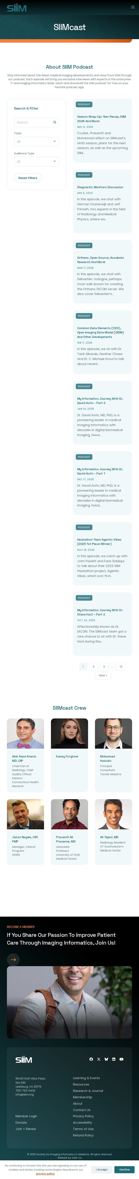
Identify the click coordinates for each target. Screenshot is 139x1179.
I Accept (102, 1170)
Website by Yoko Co (69, 1158)
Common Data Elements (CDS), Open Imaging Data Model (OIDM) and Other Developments (100, 332)
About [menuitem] (77, 1104)
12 (121, 667)
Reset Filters (27, 178)
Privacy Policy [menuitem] (83, 1116)
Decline (124, 1170)
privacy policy (45, 1174)
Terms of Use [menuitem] (83, 1129)
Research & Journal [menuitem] (88, 1091)
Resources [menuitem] (81, 1085)
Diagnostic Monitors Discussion (100, 187)
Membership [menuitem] (82, 1097)
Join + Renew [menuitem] (26, 1129)
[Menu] (131, 7)
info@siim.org (25, 1095)
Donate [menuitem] (21, 1123)
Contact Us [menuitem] (81, 1110)
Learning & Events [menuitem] (86, 1078)
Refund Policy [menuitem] (83, 1135)
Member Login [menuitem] (26, 1116)
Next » (103, 675)
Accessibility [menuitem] (82, 1123)
